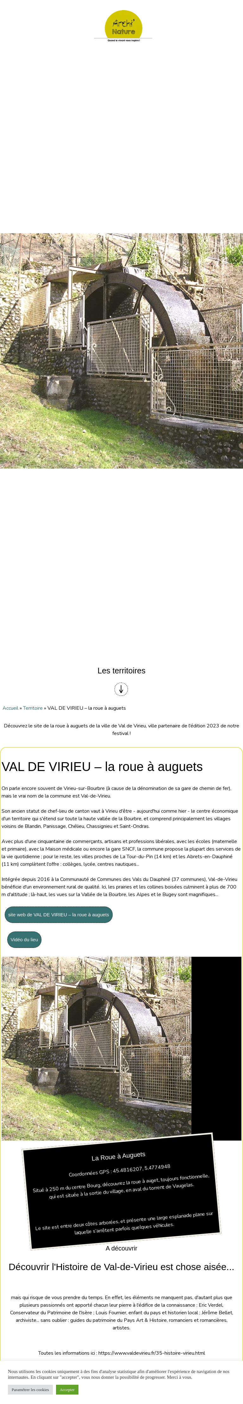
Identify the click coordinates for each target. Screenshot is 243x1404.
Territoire (33, 708)
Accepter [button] (67, 1389)
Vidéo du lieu (24, 939)
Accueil (10, 708)
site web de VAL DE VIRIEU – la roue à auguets (58, 914)
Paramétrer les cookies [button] (30, 1389)
